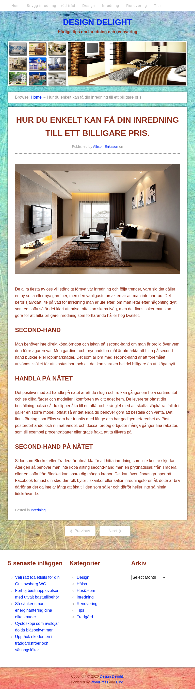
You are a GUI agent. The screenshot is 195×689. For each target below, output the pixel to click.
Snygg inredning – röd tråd (51, 6)
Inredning (110, 6)
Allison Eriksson (105, 146)
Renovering (136, 6)
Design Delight (97, 22)
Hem (15, 6)
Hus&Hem (86, 590)
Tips (158, 6)
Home (36, 97)
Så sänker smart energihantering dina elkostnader (33, 610)
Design (88, 6)
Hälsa (82, 584)
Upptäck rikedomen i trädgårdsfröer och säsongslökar (33, 643)
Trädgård (85, 617)
